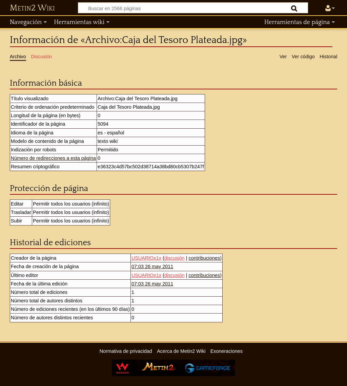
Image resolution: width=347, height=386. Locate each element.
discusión (174, 258)
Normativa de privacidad (126, 351)
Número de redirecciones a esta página (53, 158)
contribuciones (204, 258)
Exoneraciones (226, 351)
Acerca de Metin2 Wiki (181, 351)
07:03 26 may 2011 (152, 266)
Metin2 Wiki (32, 8)
